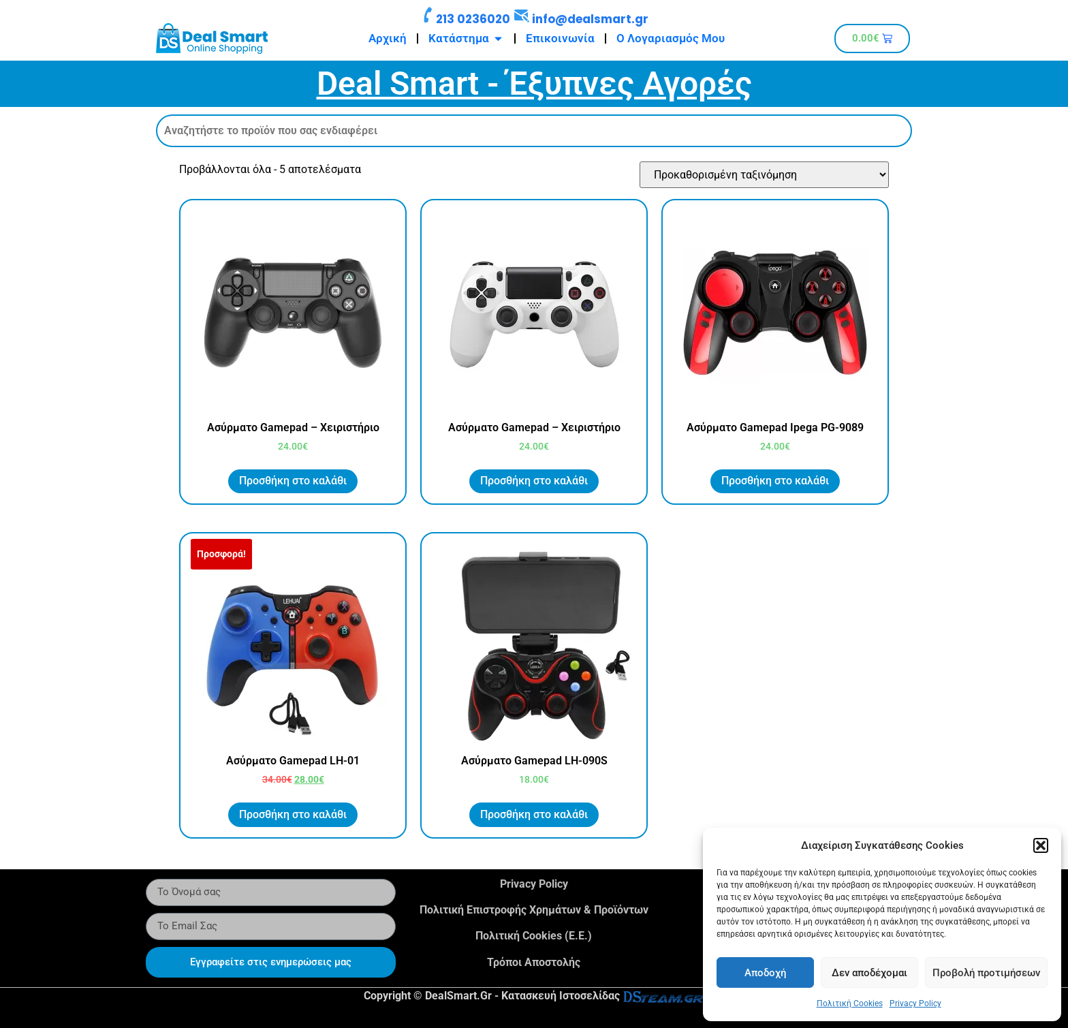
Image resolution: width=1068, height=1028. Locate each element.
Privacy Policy (915, 1003)
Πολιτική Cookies (850, 1003)
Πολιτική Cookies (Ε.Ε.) (533, 935)
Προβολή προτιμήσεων (986, 973)
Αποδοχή (765, 973)
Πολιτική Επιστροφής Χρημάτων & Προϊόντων (534, 909)
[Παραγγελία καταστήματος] (764, 174)
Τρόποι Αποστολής (533, 962)
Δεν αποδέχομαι (869, 973)
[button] (1041, 845)
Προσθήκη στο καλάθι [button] (293, 480)
